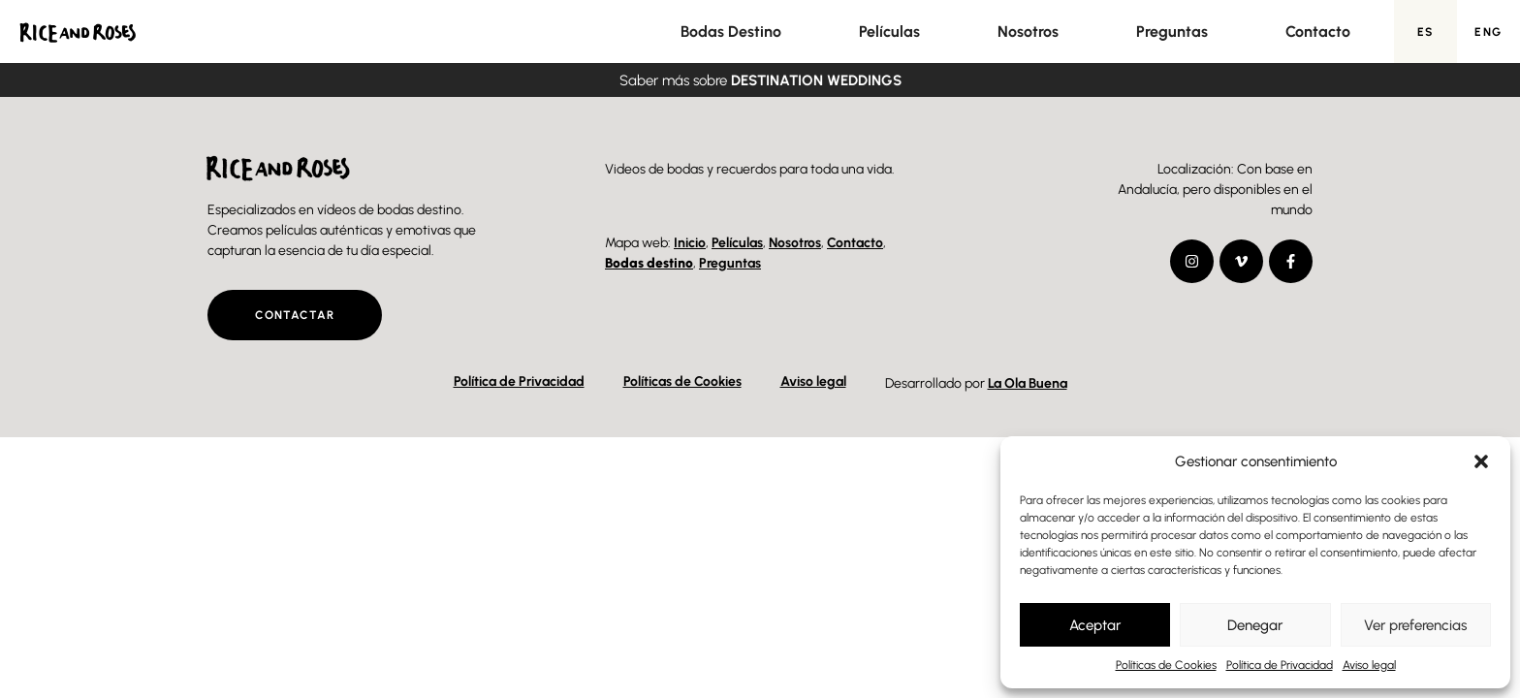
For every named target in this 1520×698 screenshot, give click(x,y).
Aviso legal (1369, 665)
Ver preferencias (1415, 625)
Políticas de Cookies (1166, 665)
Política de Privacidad (1279, 665)
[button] (1481, 461)
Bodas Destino (731, 31)
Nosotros (1028, 31)
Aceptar (1095, 625)
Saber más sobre (760, 80)
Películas (889, 31)
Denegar (1254, 625)
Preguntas (1172, 31)
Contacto (1317, 31)
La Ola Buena (1027, 383)
